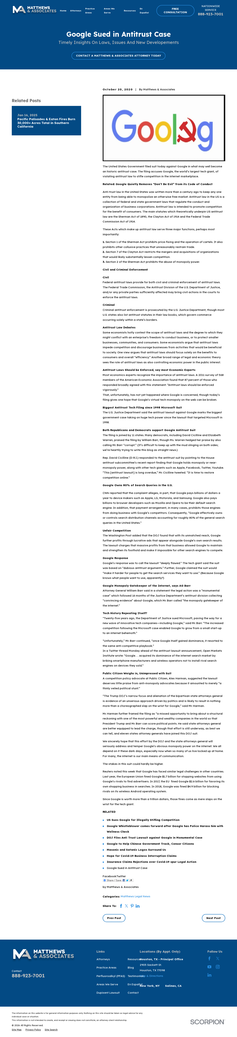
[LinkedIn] (209, 975)
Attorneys (103, 959)
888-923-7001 (210, 14)
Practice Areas (106, 967)
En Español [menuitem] (144, 10)
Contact (133, 992)
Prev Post (114, 918)
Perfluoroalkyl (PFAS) (111, 976)
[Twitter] (218, 958)
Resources (135, 959)
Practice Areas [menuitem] (90, 10)
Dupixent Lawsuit (108, 992)
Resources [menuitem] (130, 10)
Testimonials (136, 976)
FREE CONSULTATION (175, 10)
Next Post (213, 918)
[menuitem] (17, 1029)
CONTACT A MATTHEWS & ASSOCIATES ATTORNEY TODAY (118, 55)
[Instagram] (218, 967)
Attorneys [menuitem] (75, 10)
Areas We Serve (107, 984)
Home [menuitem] (63, 10)
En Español (135, 984)
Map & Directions (151, 976)
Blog (131, 967)
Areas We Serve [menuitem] (109, 10)
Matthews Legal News (135, 896)
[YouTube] (209, 967)
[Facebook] (209, 958)
